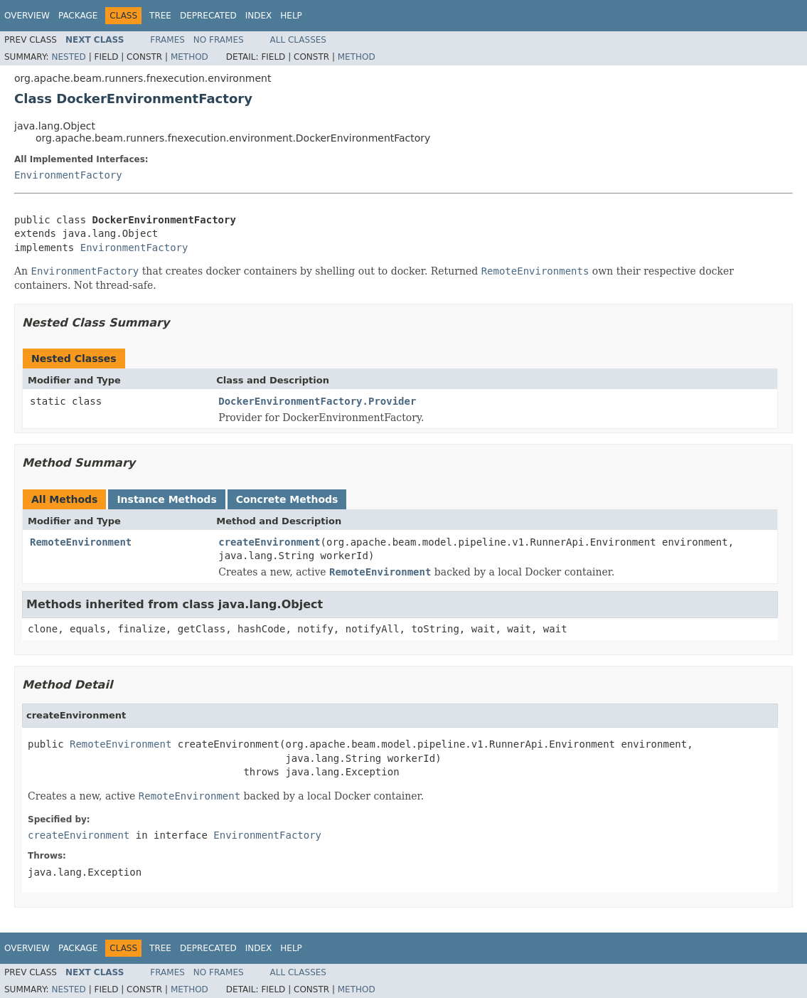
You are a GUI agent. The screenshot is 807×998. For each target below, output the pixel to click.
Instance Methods (166, 499)
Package (77, 16)
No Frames (218, 40)
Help (291, 16)
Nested (68, 57)
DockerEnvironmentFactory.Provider (317, 401)
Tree (160, 16)
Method (189, 57)
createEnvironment (269, 542)
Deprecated (208, 16)
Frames (167, 40)
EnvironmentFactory (68, 175)
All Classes (298, 40)
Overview (27, 16)
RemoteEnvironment (81, 542)
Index (258, 16)
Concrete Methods (287, 499)
